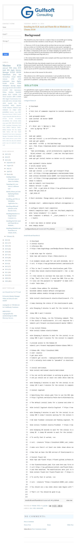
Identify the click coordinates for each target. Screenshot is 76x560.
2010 (6, 275)
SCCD (11, 88)
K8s (34, 508)
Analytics (12, 112)
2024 (6, 157)
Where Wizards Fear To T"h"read (11, 292)
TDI (10, 68)
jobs (15, 140)
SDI (13, 129)
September (10, 162)
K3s (15, 103)
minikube (40, 508)
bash (20, 107)
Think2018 (5, 134)
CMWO (15, 114)
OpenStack (6, 74)
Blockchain (5, 114)
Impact (19, 85)
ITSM (19, 101)
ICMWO (18, 88)
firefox (4, 140)
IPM (18, 116)
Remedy (9, 129)
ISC (20, 116)
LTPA (4, 125)
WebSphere (6, 85)
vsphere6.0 (13, 143)
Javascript (6, 88)
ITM (11, 90)
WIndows (9, 107)
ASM (19, 79)
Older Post (70, 525)
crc (10, 110)
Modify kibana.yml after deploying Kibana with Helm (13, 194)
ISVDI (18, 72)
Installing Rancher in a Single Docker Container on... (13, 216)
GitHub (52, 229)
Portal (4, 127)
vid (10, 143)
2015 (6, 260)
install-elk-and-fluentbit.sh (32, 235)
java (14, 74)
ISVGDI (5, 118)
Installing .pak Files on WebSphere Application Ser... (13, 201)
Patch (19, 125)
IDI (8, 70)
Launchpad (8, 125)
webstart (19, 143)
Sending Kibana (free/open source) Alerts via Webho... (12, 179)
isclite (19, 110)
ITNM (19, 83)
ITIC (11, 121)
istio (10, 140)
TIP (12, 131)
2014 (6, 263)
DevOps (13, 85)
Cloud (13, 77)
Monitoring (15, 125)
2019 (6, 249)
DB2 (4, 99)
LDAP (19, 123)
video (15, 68)
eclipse (14, 110)
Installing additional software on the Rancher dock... (12, 208)
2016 (6, 257)
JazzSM (10, 103)
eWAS (19, 138)
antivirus (11, 138)
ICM (4, 101)
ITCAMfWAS (6, 121)
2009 (6, 278)
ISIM (7, 101)
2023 (6, 160)
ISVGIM (15, 101)
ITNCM (15, 121)
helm (7, 140)
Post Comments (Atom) (39, 529)
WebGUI (15, 107)
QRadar (5, 94)
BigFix (19, 81)
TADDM (14, 94)
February (9, 236)
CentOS (19, 114)
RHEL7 (19, 127)
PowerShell (6, 105)
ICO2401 (5, 90)
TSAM (4, 107)
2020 (6, 246)
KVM (16, 123)
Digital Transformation (12, 99)
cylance (16, 138)
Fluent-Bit (9, 116)
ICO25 (12, 72)
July (8, 168)
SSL (16, 129)
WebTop (16, 136)
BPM (14, 96)
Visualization (10, 136)
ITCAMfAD (18, 118)
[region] (49, 166)
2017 (6, 255)
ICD (19, 65)
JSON (4, 103)
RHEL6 (8, 127)
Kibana (4, 92)
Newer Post (27, 525)
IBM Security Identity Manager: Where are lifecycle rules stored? (10, 298)
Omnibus (11, 92)
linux (13, 81)
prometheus (6, 112)
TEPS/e (8, 131)
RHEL (12, 105)
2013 (6, 266)
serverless (9, 96)
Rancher (19, 105)
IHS (15, 116)
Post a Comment (29, 521)
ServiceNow (6, 77)
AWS (14, 88)
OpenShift (18, 92)
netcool (5, 68)
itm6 (4, 70)
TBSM (19, 77)
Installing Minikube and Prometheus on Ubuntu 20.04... (13, 230)
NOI (20, 103)
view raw (69, 229)
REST (9, 94)
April (8, 171)
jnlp (13, 140)
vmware (5, 79)
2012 (6, 269)
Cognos (4, 116)
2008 (6, 281)
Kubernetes (6, 81)
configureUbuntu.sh (30, 100)
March (9, 174)
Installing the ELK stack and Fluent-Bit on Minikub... (13, 223)
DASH (5, 83)
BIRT (19, 112)
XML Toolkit (6, 138)
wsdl (4, 145)
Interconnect (17, 90)
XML (19, 136)
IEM (13, 116)
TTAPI (19, 131)
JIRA (13, 123)
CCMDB (18, 96)
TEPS (4, 131)
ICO (19, 68)
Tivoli (4, 96)
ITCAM (11, 118)
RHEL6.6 (14, 127)
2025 (6, 154)
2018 (6, 252)
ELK (31, 508)
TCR (19, 94)
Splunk (19, 129)
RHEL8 (4, 129)
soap (7, 143)
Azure (16, 112)
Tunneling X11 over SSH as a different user (12, 186)
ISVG (10, 101)
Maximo (7, 65)
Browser (10, 114)
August (9, 165)
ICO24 (12, 83)
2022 (6, 240)
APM (12, 79)
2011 (6, 272)
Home (49, 525)
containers (5, 110)
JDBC (10, 123)
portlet (4, 143)
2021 (6, 243)
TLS (15, 131)
